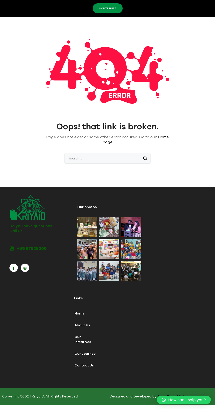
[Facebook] (13, 268)
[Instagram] (25, 268)
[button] (184, 400)
